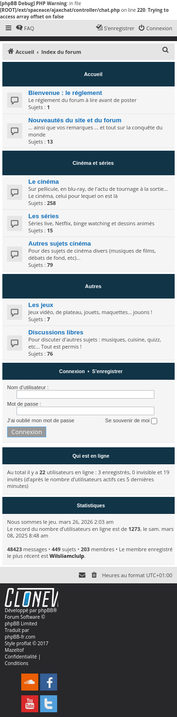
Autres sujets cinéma (59, 243)
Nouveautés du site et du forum (74, 120)
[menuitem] (25, 28)
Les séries (43, 216)
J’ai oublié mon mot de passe (40, 420)
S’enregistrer (107, 371)
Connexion (71, 371)
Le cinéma (43, 181)
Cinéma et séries (93, 163)
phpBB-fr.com (20, 636)
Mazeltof (14, 650)
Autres (93, 286)
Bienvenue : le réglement (65, 92)
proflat (24, 643)
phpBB (45, 610)
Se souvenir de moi (131, 421)
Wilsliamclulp (67, 555)
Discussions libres (56, 332)
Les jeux (40, 304)
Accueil (93, 74)
